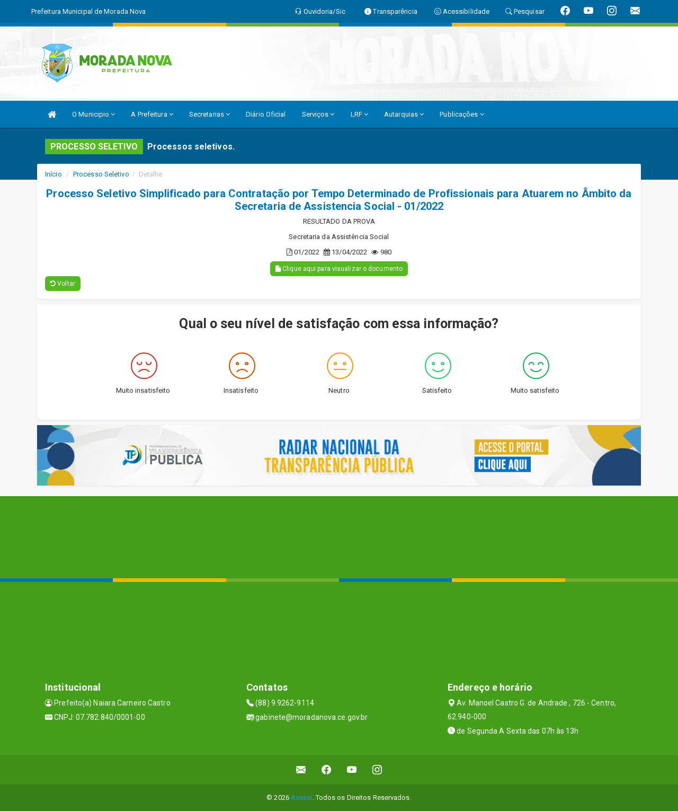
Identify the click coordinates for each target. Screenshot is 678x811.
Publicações (462, 114)
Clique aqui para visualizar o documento (339, 268)
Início (53, 174)
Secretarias (209, 114)
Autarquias (404, 114)
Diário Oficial (266, 114)
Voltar (62, 283)
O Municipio (93, 114)
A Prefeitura (152, 114)
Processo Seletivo (101, 174)
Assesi (302, 797)
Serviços (318, 114)
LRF (360, 114)
